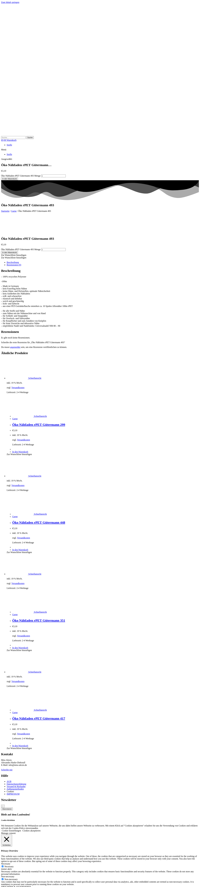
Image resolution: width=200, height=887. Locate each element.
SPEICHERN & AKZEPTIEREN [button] (16, 867)
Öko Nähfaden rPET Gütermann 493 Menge (21, 176)
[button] (100, 149)
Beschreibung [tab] (13, 243)
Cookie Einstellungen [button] (11, 811)
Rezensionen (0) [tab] (14, 245)
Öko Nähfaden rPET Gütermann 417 (38, 699)
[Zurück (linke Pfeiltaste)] (2, 885)
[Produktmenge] (53, 175)
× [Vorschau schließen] (1, 870)
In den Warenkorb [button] (20, 432)
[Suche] (30, 137)
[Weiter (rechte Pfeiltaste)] (5, 885)
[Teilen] (8, 882)
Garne (14, 211)
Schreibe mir (6, 750)
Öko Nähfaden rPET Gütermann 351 (38, 601)
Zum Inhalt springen (10, 2)
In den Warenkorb (9, 179)
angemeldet (15, 328)
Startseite (5, 211)
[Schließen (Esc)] (10, 882)
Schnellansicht (34, 359)
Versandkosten (17, 368)
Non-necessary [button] (7, 857)
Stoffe (9, 145)
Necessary (9, 847)
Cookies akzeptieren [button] (31, 811)
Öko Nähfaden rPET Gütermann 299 (38, 405)
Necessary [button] (5, 844)
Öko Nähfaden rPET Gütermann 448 (38, 503)
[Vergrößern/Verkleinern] (2, 882)
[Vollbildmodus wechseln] (5, 882)
